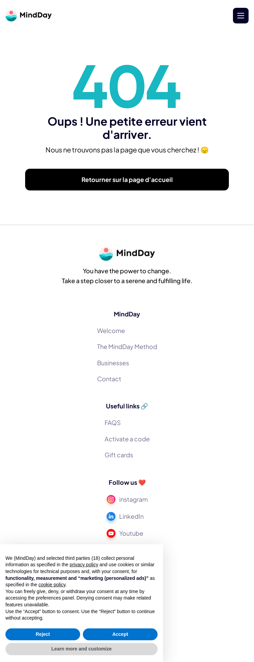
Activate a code (127, 439)
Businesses (113, 363)
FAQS (113, 422)
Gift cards (119, 455)
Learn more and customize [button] (81, 648)
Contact (109, 379)
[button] (241, 15)
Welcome (111, 330)
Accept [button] (120, 634)
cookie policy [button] (51, 584)
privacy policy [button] (84, 564)
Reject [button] (43, 634)
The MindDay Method (127, 346)
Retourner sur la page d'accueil (127, 180)
